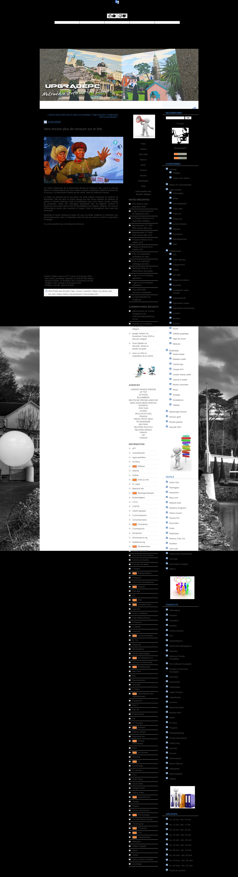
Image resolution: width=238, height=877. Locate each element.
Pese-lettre (174, 523)
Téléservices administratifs (180, 554)
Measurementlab (176, 707)
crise (53, 294)
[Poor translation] (122, 15)
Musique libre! (175, 713)
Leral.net (136, 631)
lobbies (95, 291)
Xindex (135, 855)
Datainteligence (176, 641)
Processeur (178, 234)
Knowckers (137, 622)
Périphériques (175, 251)
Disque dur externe (181, 280)
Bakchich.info (138, 488)
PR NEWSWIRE (143, 422)
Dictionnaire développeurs (180, 646)
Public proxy (174, 743)
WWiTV (172, 569)
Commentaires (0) (90, 294)
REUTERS (143, 424)
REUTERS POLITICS (143, 427)
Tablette (176, 405)
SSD (175, 244)
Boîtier (176, 198)
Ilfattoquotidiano (144, 573)
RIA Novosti (143, 752)
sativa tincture (138, 311)
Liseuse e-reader (180, 380)
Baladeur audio (179, 359)
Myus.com (173, 498)
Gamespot (173, 677)
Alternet (135, 471)
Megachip (136, 645)
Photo (175, 390)
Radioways (174, 533)
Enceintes (177, 285)
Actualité (173, 169)
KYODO (143, 411)
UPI (143, 435)
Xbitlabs (172, 779)
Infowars (141, 587)
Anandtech (174, 620)
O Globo (136, 689)
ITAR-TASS (143, 408)
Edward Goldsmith (140, 551)
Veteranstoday (144, 837)
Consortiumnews (139, 520)
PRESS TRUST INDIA (143, 419)
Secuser (172, 753)
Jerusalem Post (144, 604)
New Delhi (143, 154)
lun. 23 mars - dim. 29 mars (181, 860)
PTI (133, 719)
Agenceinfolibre (139, 457)
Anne (134, 353)
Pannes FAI (174, 518)
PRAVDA (143, 416)
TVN (140, 833)
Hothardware (174, 687)
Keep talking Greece (141, 618)
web (110, 291)
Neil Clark (136, 671)
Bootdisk (173, 626)
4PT (134, 448)
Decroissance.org (139, 538)
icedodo (135, 324)
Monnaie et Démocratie (142, 662)
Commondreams (139, 515)
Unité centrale (175, 190)
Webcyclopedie (175, 774)
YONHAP (143, 438)
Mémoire (176, 229)
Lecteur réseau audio (182, 374)
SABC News (137, 779)
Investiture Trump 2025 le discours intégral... (142, 326)
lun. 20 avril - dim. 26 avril (180, 840)
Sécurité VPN (175, 427)
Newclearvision (138, 680)
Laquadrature (175, 697)
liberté (65, 294)
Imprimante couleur (181, 303)
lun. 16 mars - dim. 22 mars (181, 865)
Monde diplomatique (141, 653)
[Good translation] (112, 15)
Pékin (143, 144)
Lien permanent (75, 294)
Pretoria (143, 170)
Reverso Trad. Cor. (177, 539)
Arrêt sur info (143, 480)
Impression (174, 492)
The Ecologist (143, 815)
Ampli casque (178, 354)
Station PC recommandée (180, 185)
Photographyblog (176, 733)
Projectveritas (138, 714)
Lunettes (176, 313)
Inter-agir (136, 591)
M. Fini (135, 640)
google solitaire (138, 333)
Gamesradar (174, 682)
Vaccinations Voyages (178, 564)
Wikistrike (136, 842)
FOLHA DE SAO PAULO (142, 555)
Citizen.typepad (139, 511)
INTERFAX (143, 405)
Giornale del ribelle (140, 564)
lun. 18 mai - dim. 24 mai (179, 819)
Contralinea (143, 524)
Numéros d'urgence (177, 508)
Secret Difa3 (137, 784)
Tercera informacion (140, 810)
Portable (176, 395)
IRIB (139, 600)
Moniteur (176, 318)
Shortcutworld (175, 758)
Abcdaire (173, 615)
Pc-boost (173, 723)
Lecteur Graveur (180, 224)
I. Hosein (136, 569)
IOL (133, 595)
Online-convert (175, 513)
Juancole (136, 609)
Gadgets (176, 173)
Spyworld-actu (144, 797)
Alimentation (178, 193)
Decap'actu (137, 533)
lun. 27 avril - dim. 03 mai (180, 835)
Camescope (178, 364)
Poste (171, 528)
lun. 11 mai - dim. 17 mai (179, 825)
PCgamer (173, 728)
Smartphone (178, 400)
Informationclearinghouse (143, 582)
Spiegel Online (138, 788)
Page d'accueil (99, 115)
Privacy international (178, 738)
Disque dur (177, 219)
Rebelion (141, 727)
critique (59, 294)
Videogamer (174, 769)
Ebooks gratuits (176, 422)
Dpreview (173, 651)
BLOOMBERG (143, 397)
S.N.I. (134, 775)
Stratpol (135, 802)
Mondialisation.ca (145, 658)
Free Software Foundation (180, 664)
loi (100, 291)
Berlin (143, 165)
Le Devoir (136, 627)
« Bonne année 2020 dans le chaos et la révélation (69, 115)
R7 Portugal (137, 723)
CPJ (171, 636)
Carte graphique (180, 204)
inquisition (87, 291)
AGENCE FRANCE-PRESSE (143, 389)
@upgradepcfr (180, 148)
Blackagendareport (146, 493)
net (49, 294)
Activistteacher (138, 453)
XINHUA (143, 432)
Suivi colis (173, 549)
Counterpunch (138, 529)
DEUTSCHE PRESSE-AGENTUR (143, 400)
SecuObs (173, 748)
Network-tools (175, 503)
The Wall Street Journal (142, 819)
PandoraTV (137, 701)
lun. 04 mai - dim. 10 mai (179, 830)
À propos (180, 124)
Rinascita (136, 757)
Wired (134, 850)
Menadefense (138, 649)
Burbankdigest (138, 497)
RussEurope (137, 766)
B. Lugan (136, 484)
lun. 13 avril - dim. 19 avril (180, 845)
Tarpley (135, 806)
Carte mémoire (179, 260)
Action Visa (174, 482)
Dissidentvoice (144, 546)
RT (139, 761)
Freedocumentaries (140, 560)
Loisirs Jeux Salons (181, 178)
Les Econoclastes (145, 636)
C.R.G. (135, 502)
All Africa (136, 462)
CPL (175, 255)
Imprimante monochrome (183, 308)
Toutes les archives (177, 870)
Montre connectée (180, 385)
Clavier (176, 270)
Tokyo (143, 186)
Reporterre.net (138, 736)
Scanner (176, 323)
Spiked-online (138, 793)
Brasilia (143, 175)
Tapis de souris (179, 339)
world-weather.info (143, 191)
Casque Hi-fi (178, 369)
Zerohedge (137, 864)
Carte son (177, 214)
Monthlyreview (144, 667)
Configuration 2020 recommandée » (108, 116)
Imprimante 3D (179, 298)
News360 (136, 685)
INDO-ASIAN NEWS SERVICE (143, 403)
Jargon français (176, 692)
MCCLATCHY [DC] (143, 414)
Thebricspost (138, 824)
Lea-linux (173, 702)
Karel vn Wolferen (140, 613)
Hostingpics (174, 488)
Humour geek (175, 417)
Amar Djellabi (138, 343)
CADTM (135, 506)
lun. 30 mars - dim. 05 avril (180, 855)
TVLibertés (142, 828)
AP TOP (143, 392)
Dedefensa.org (138, 542)
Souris (175, 329)
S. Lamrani (137, 770)
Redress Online (139, 732)
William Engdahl (139, 846)
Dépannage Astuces (178, 412)
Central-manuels (176, 631)
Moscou (143, 160)
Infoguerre (136, 578)
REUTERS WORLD (143, 430)
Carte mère (178, 209)
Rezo (134, 748)
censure (79, 291)
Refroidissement (180, 239)
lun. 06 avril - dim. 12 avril (180, 850)
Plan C (135, 705)
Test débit (173, 559)
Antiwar (135, 475)
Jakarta (143, 149)
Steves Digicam (176, 764)
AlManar (141, 466)
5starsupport (174, 610)
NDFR (172, 718)
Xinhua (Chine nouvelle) (142, 859)
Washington (143, 181)
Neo (134, 676)
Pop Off (135, 710)
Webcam (176, 344)
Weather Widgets (143, 194)
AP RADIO (143, 395)
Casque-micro (179, 265)
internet (105, 291)
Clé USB (176, 275)
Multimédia (174, 351)
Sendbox (173, 543)
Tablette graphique (181, 334)
